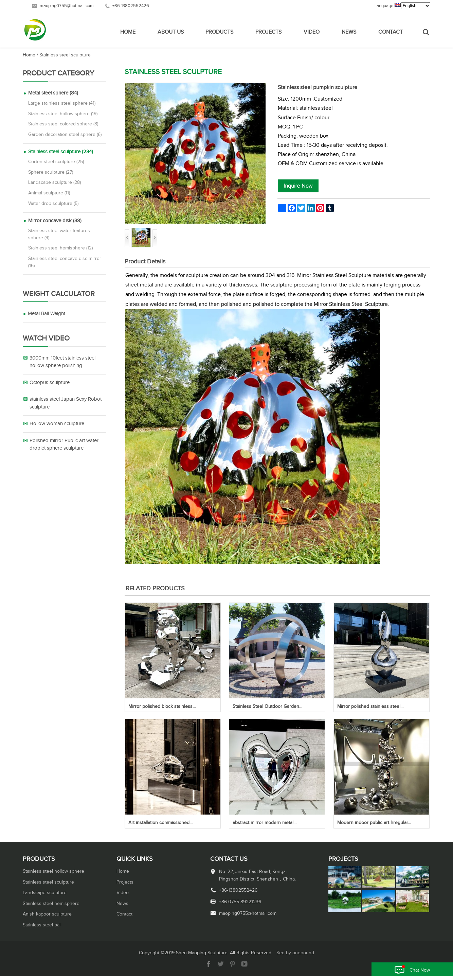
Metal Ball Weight (46, 313)
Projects (268, 32)
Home (127, 32)
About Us (171, 32)
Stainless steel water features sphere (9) (59, 234)
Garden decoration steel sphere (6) (65, 134)
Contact (390, 32)
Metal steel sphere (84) (53, 93)
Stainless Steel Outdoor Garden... (267, 706)
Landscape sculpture (45, 892)
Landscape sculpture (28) (54, 182)
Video (312, 32)
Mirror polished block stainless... (162, 706)
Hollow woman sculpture (57, 423)
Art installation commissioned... (160, 822)
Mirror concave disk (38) (54, 221)
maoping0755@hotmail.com (67, 5)
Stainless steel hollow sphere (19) (62, 114)
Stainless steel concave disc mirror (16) (64, 262)
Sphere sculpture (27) (50, 172)
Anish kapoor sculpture (47, 914)
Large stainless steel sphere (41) (61, 103)
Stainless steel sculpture (65, 55)
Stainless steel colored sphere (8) (63, 124)
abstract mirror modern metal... (264, 822)
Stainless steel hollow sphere (53, 871)
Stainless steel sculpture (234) (60, 152)
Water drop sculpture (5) (53, 203)
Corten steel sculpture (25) (56, 161)
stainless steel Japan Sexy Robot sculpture (66, 403)
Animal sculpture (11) (49, 193)
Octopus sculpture (50, 382)
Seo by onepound (295, 953)
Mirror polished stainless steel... (370, 706)
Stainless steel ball (42, 925)
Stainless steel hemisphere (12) (60, 248)
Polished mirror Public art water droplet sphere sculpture (64, 444)
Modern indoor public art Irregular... (374, 822)
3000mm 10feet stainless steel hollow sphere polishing (62, 362)
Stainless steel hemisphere (51, 903)
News (349, 32)
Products (219, 32)
